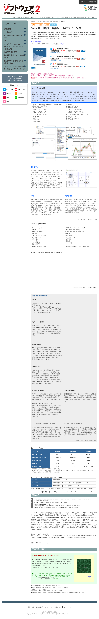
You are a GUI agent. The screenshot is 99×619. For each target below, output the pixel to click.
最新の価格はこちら (55, 52)
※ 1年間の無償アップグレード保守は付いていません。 (45, 38)
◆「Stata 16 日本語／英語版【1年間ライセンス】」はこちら (47, 591)
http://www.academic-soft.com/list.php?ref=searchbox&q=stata (75, 492)
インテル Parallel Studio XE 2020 (13, 36)
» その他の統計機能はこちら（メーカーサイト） (79, 246)
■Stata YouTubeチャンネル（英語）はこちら (85, 287)
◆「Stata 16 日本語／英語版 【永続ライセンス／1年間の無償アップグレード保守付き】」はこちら (57, 592)
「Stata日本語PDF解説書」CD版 (43, 578)
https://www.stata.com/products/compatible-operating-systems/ (61, 507)
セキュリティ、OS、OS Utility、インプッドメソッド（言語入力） (13, 46)
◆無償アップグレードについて (39, 589)
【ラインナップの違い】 (38, 448)
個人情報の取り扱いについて (44, 607)
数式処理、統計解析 (39, 21)
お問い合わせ (68, 17)
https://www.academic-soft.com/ (42, 544)
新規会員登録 (92, 2)
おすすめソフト (9, 32)
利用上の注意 (57, 607)
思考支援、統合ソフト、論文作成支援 (14, 56)
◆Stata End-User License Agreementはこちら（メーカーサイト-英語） (50, 587)
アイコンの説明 (60, 17)
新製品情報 (7, 29)
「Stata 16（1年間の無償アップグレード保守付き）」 (45, 44)
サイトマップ (67, 607)
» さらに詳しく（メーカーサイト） (87, 219)
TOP (32, 21)
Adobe (6, 41)
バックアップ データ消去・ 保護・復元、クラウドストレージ (14, 68)
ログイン (83, 2)
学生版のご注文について (38, 17)
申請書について (50, 17)
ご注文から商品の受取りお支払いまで (21, 17)
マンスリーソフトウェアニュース (23, 9)
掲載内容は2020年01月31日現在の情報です (85, 17)
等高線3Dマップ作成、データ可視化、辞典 (14, 62)
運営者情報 (31, 607)
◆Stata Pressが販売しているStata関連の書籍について (45, 585)
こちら (75, 78)
